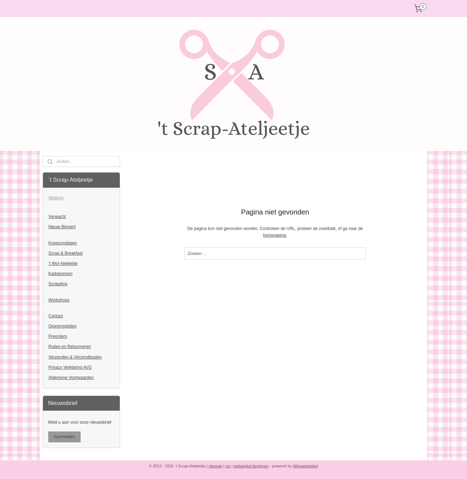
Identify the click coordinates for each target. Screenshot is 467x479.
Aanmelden (64, 436)
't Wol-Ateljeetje (63, 263)
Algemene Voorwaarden (71, 377)
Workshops (59, 300)
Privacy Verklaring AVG (70, 367)
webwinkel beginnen (251, 466)
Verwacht (57, 216)
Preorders (58, 336)
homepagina (274, 235)
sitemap (215, 466)
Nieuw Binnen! (62, 226)
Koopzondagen (63, 243)
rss (228, 466)
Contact (56, 315)
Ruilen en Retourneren (70, 346)
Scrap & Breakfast (66, 253)
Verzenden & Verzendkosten (75, 357)
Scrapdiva (58, 283)
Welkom (56, 197)
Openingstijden (63, 326)
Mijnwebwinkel (305, 466)
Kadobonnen (61, 273)
